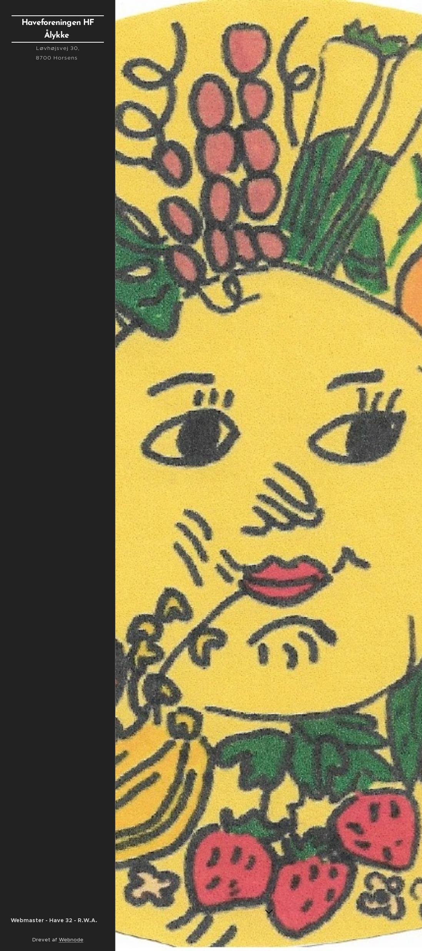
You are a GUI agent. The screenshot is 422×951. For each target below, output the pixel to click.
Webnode (71, 939)
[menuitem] (57, 343)
